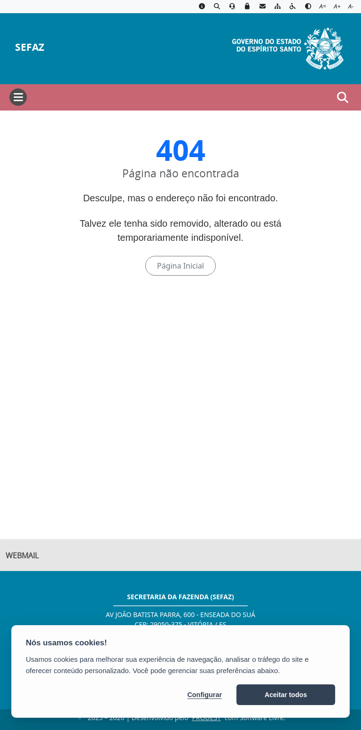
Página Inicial (180, 266)
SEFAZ (29, 47)
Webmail (22, 556)
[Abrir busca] (343, 97)
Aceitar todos (286, 694)
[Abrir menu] (18, 97)
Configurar (204, 694)
